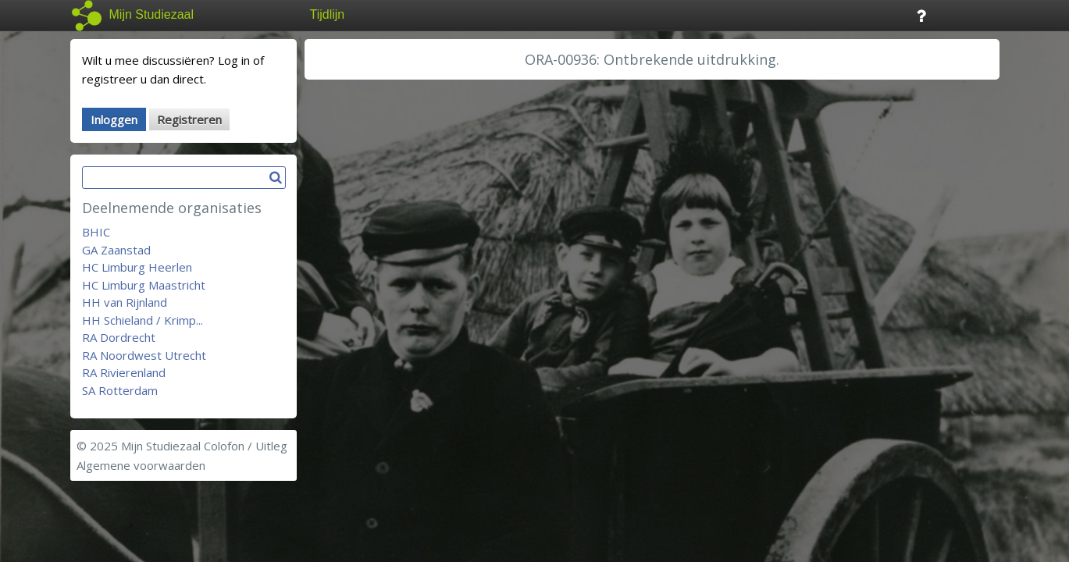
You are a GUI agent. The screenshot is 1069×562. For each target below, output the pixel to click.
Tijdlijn (327, 14)
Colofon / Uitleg (245, 446)
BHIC (96, 232)
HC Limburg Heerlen (137, 267)
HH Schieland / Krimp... (142, 320)
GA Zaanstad (116, 250)
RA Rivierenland (124, 372)
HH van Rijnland (124, 302)
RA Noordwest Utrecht (144, 355)
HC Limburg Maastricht (143, 285)
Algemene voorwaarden (141, 465)
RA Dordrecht (118, 337)
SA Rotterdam (120, 390)
